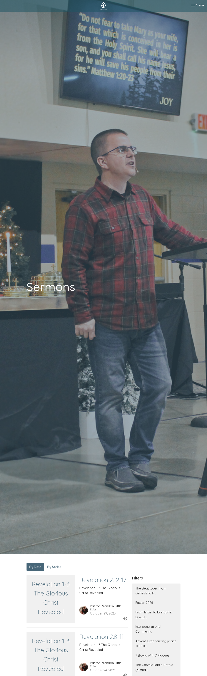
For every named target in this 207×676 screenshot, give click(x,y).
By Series (54, 567)
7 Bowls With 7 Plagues (152, 655)
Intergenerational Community (148, 629)
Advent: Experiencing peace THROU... (155, 643)
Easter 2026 (144, 603)
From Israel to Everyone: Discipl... (153, 614)
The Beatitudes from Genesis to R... (150, 590)
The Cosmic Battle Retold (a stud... (154, 667)
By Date (35, 567)
